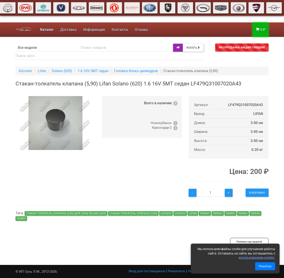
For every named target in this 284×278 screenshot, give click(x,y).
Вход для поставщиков (147, 271)
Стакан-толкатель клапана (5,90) (133, 213)
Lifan (42, 71)
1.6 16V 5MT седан (93, 71)
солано (180, 213)
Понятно (265, 266)
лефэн (255, 213)
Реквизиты (176, 271)
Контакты (120, 30)
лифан (205, 213)
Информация (94, 30)
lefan (193, 213)
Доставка (68, 30)
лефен (21, 218)
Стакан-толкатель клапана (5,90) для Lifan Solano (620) (66, 213)
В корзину (257, 192)
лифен (230, 213)
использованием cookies (256, 257)
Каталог (25, 71)
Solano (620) (62, 71)
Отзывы (141, 30)
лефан (243, 213)
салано (166, 213)
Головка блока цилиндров (136, 71)
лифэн (218, 213)
